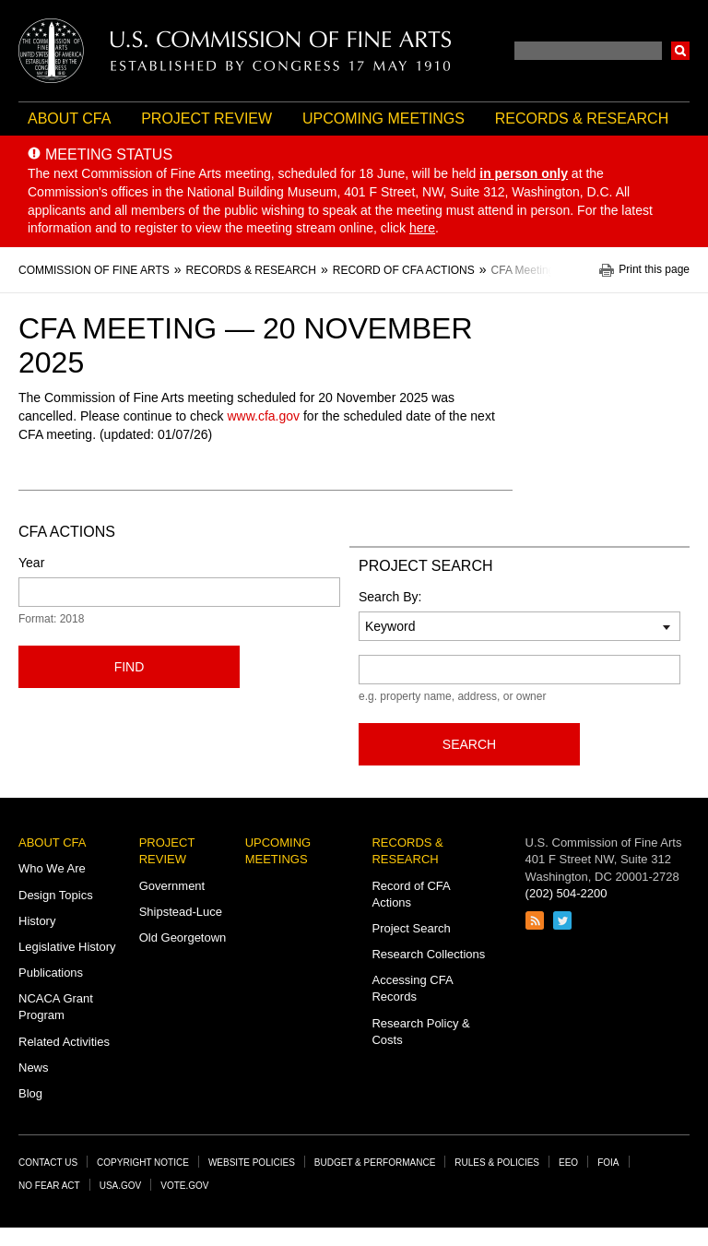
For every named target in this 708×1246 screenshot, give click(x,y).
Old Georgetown (183, 937)
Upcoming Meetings (383, 118)
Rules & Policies (496, 1162)
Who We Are (52, 868)
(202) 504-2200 (566, 893)
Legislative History (67, 947)
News (33, 1067)
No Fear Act (49, 1186)
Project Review (206, 118)
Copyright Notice (143, 1162)
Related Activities (64, 1042)
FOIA (608, 1162)
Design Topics (55, 895)
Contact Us (47, 1162)
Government (172, 886)
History (36, 921)
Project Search (411, 928)
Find (129, 666)
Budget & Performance (375, 1162)
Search (680, 51)
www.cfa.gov (263, 416)
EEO (568, 1162)
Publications (50, 972)
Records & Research (581, 118)
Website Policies (251, 1162)
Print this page (654, 270)
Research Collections (428, 954)
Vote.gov (184, 1186)
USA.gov (121, 1186)
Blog (30, 1093)
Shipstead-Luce (180, 912)
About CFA (69, 118)
